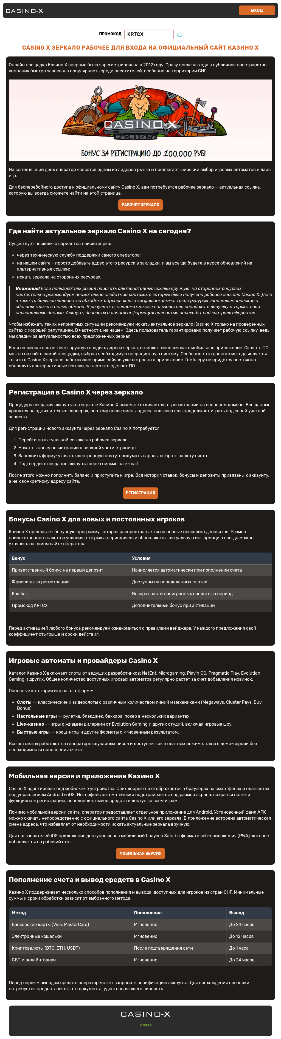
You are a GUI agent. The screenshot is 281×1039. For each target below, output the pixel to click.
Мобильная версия (140, 853)
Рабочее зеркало (140, 205)
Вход (257, 10)
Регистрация (140, 493)
